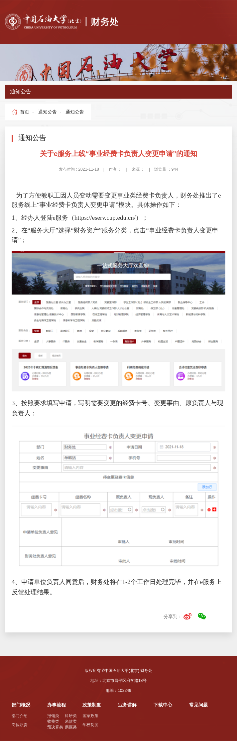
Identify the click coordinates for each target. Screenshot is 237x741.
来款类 (71, 721)
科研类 (71, 715)
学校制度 (90, 724)
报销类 (53, 715)
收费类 (53, 721)
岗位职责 (20, 724)
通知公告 (47, 112)
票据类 (71, 727)
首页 (24, 112)
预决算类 (55, 727)
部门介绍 (20, 715)
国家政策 (90, 715)
